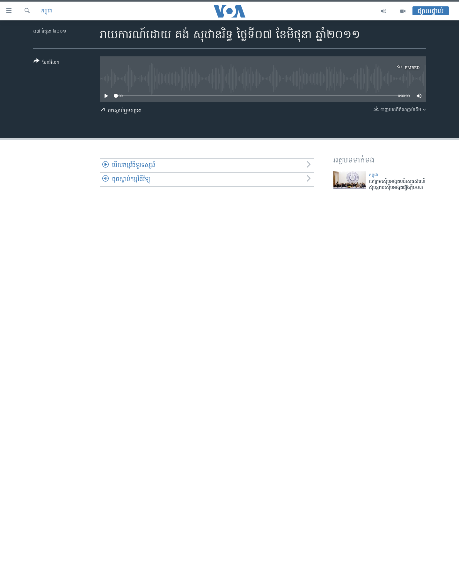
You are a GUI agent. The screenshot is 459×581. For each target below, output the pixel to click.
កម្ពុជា (47, 11)
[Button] (46, 62)
